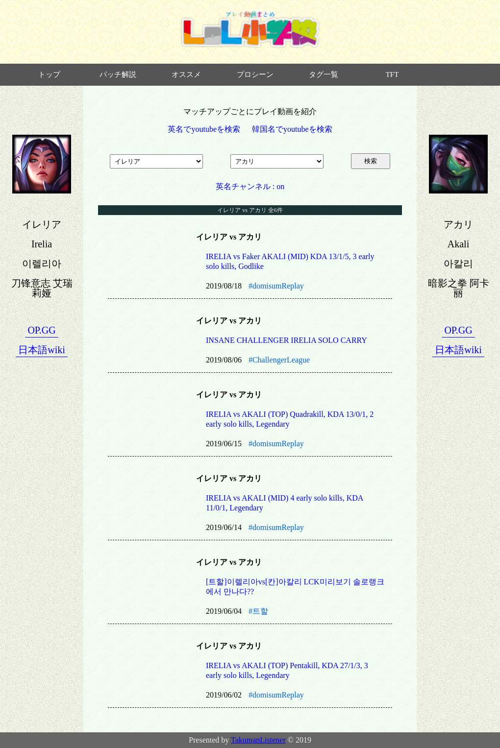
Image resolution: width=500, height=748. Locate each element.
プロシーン (255, 74)
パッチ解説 (118, 74)
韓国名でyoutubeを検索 (292, 129)
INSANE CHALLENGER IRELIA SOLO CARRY (286, 340)
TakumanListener (258, 740)
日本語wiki (41, 349)
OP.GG (41, 330)
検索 (370, 161)
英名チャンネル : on (250, 186)
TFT (392, 74)
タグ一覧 (323, 74)
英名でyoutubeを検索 (204, 129)
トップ (49, 74)
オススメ (186, 74)
